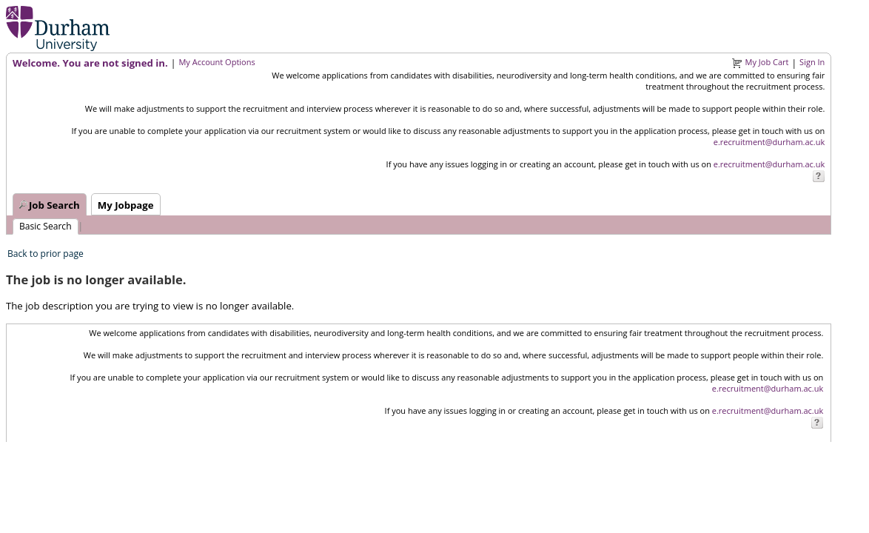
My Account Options (216, 61)
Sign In (812, 61)
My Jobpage (126, 205)
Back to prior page (45, 253)
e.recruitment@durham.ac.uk (769, 141)
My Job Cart (767, 61)
